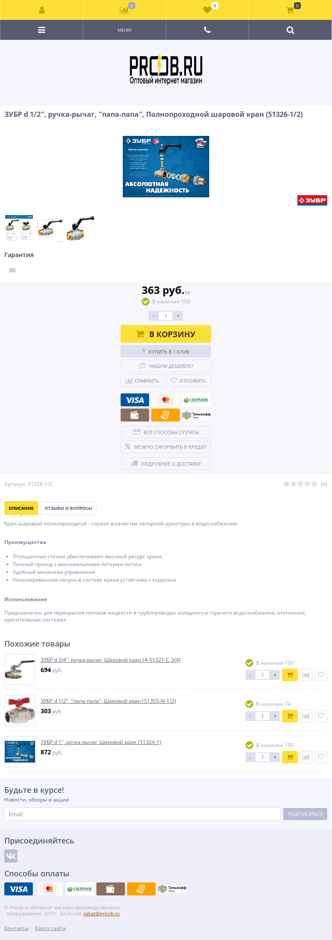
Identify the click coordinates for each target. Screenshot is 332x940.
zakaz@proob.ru (101, 913)
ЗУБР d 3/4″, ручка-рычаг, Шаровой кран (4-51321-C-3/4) (111, 660)
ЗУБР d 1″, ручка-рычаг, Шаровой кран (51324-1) (101, 742)
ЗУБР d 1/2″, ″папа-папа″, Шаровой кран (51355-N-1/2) (108, 701)
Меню (125, 30)
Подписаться (305, 814)
